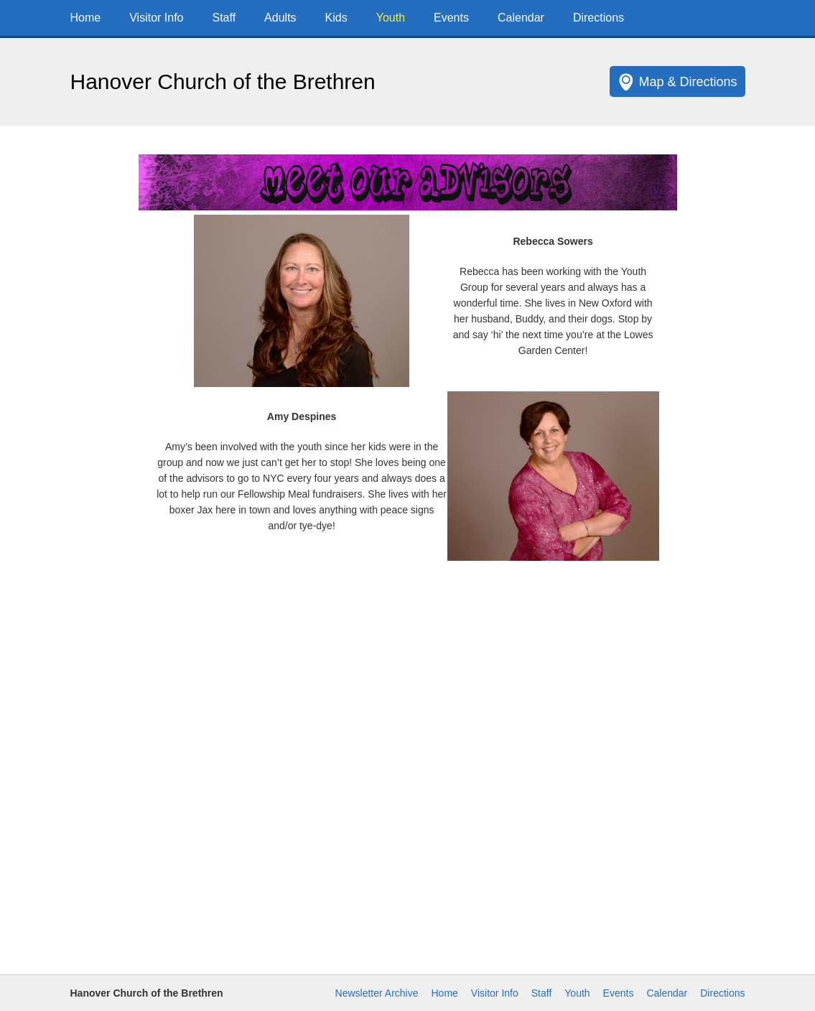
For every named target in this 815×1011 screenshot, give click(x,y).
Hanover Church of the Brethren (223, 81)
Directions (598, 17)
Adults (280, 17)
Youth (390, 17)
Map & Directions (687, 82)
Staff (224, 17)
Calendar (521, 17)
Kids (336, 17)
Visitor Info (156, 17)
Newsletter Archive (377, 993)
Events (451, 17)
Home (85, 17)
